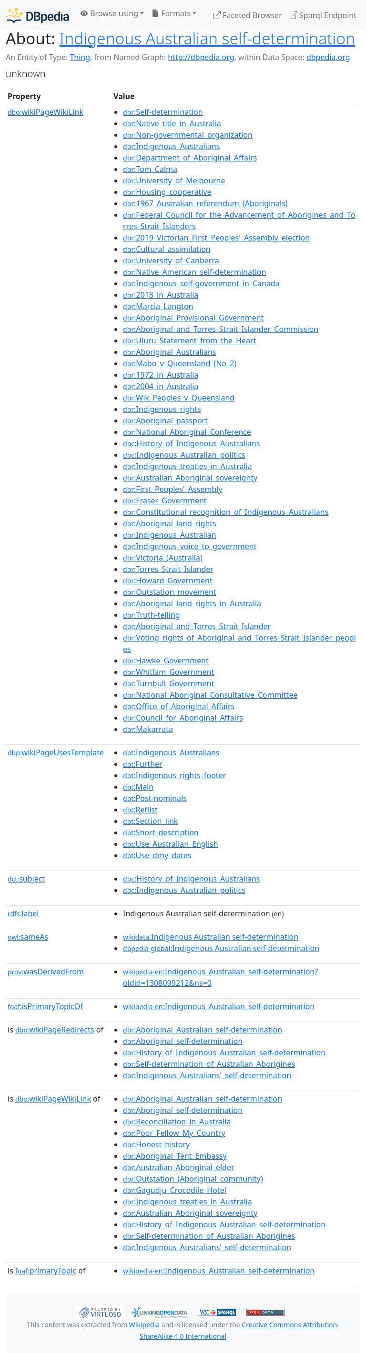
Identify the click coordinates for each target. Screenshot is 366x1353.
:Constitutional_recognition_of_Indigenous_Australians (225, 512)
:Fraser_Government (165, 500)
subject (26, 878)
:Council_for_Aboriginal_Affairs (183, 717)
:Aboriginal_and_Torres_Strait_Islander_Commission (220, 329)
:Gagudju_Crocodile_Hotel (174, 1190)
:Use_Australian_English (170, 844)
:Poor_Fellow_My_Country (174, 1133)
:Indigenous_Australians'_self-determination (207, 1075)
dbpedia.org (328, 57)
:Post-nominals (155, 798)
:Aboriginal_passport (165, 420)
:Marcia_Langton (158, 306)
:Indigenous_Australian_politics (184, 455)
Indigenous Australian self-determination (207, 38)
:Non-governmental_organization (188, 135)
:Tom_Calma (150, 169)
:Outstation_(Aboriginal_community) (193, 1178)
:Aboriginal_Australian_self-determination (202, 1029)
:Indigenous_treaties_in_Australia (187, 466)
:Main (138, 787)
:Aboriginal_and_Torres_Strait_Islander (197, 626)
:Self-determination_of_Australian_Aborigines (209, 1064)
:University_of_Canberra (171, 260)
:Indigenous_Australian (169, 535)
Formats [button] (171, 13)
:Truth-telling (151, 615)
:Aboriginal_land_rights (169, 523)
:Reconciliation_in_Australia (177, 1121)
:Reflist (140, 809)
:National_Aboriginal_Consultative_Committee (210, 695)
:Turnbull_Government (168, 683)
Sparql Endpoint (323, 15)
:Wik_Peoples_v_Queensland (178, 397)
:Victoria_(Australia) (163, 557)
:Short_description (161, 832)
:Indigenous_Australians (171, 146)
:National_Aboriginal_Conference (187, 432)
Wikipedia (144, 1324)
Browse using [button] (109, 13)
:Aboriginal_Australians (169, 352)
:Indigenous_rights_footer (174, 775)
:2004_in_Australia (160, 386)
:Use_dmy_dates (157, 855)
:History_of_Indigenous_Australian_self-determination (224, 1052)
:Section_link (150, 821)
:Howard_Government (168, 580)
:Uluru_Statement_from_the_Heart (189, 340)
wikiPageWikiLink (45, 112)
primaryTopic (45, 1270)
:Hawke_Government (166, 660)
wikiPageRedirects (54, 1029)
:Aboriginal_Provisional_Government (193, 317)
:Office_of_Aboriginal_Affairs (178, 706)
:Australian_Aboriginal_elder (178, 1167)
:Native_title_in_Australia (172, 123)
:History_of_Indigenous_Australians (191, 443)
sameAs (28, 937)
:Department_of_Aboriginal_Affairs (190, 157)
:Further (143, 764)
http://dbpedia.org (201, 57)
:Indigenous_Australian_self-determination (219, 1006)
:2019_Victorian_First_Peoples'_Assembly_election (216, 237)
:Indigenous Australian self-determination (210, 937)
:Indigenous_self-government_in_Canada (201, 283)
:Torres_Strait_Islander (168, 569)
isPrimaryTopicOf (45, 1006)
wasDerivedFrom (46, 971)
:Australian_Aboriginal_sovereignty (190, 477)
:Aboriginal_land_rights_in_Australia (192, 603)
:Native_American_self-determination (194, 272)
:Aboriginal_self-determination (183, 1041)
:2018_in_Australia (160, 295)
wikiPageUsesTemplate (56, 752)
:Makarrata (148, 729)
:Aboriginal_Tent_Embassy (175, 1156)
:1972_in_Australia (160, 375)
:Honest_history (156, 1144)
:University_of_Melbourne (174, 180)
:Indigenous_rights (162, 409)
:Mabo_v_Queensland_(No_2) (179, 363)
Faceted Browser (247, 15)
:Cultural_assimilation (167, 249)
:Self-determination (163, 112)
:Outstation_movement (169, 592)
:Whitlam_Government (168, 672)
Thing (80, 57)
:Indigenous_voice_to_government (189, 546)
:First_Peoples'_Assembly (172, 489)
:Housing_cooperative (167, 192)
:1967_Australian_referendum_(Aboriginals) (205, 203)
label (23, 913)
